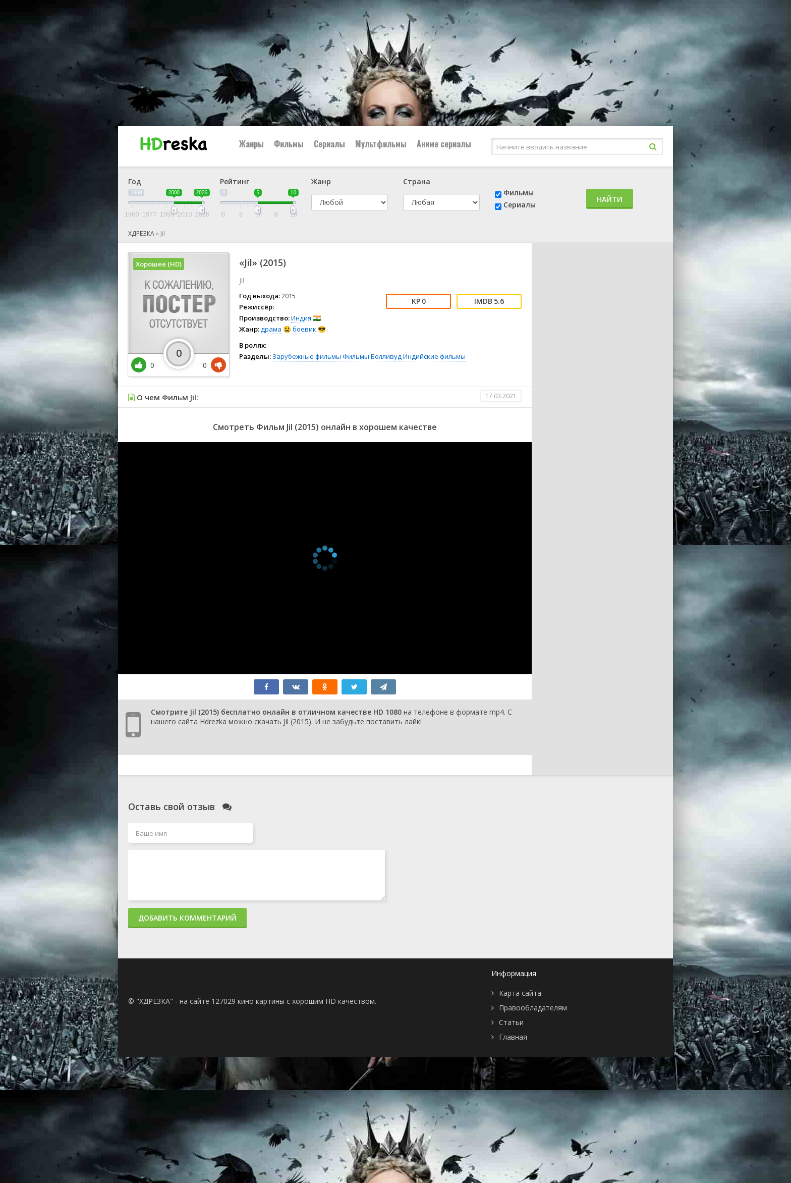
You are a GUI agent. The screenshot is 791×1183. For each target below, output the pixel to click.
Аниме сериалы (444, 144)
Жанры (251, 144)
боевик (304, 329)
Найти (610, 199)
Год (134, 181)
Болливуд (386, 356)
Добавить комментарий (187, 918)
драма (271, 329)
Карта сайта (520, 993)
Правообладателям (533, 1007)
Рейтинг (234, 181)
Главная (513, 1037)
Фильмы (289, 144)
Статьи (511, 1022)
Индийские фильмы (434, 356)
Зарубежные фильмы (306, 356)
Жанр (321, 181)
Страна (416, 181)
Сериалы (329, 144)
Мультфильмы (381, 144)
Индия (301, 317)
